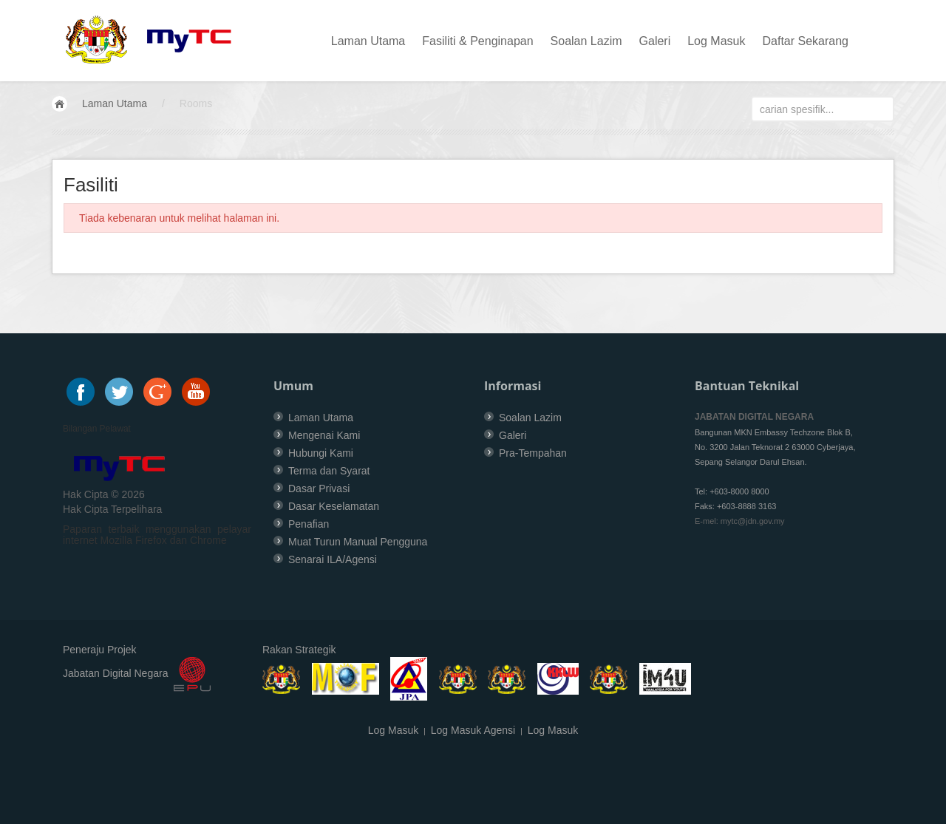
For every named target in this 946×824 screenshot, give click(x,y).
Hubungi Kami (320, 453)
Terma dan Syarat (329, 471)
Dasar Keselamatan (333, 506)
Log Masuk (716, 41)
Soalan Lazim (586, 41)
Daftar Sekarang (805, 41)
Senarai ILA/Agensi (332, 559)
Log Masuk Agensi (473, 730)
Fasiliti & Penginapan (477, 41)
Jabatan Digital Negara (115, 674)
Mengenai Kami (324, 435)
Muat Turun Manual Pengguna (357, 542)
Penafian (308, 524)
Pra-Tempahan (533, 453)
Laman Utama (368, 41)
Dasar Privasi (319, 488)
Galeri (655, 41)
